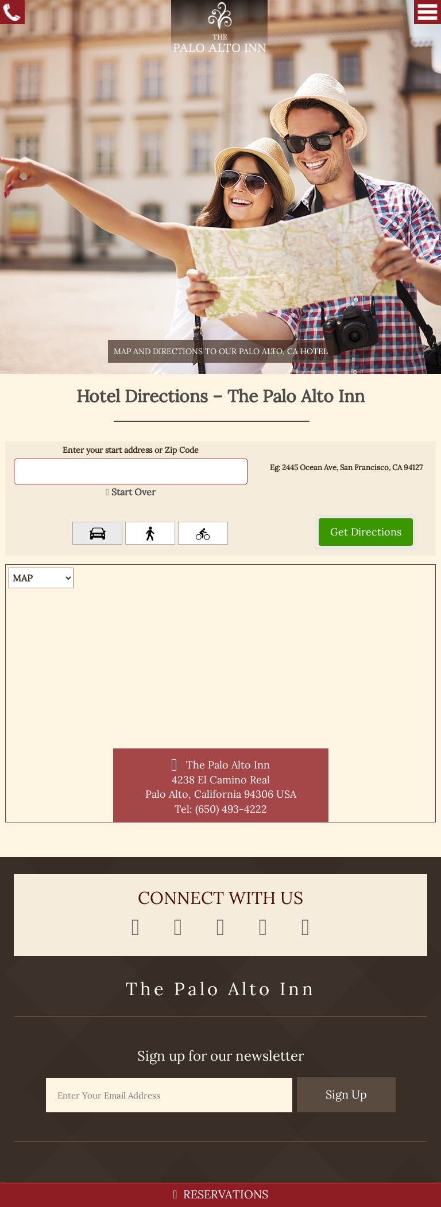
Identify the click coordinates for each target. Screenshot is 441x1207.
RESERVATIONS (220, 1194)
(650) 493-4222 (231, 809)
